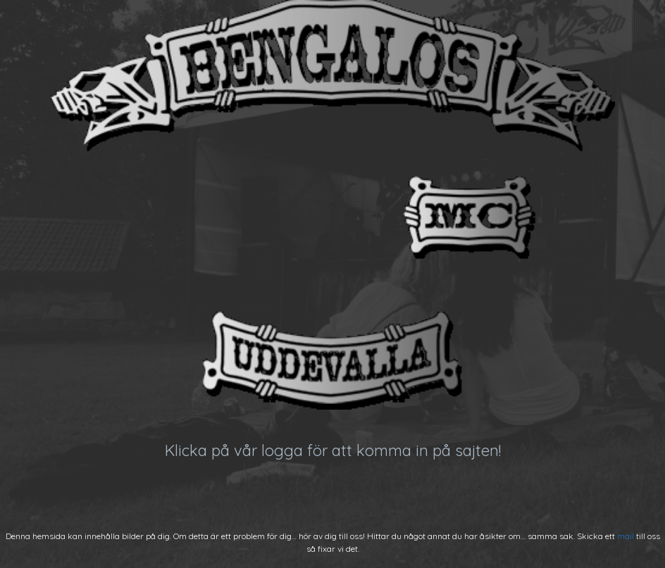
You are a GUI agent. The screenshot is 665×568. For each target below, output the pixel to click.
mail (625, 536)
